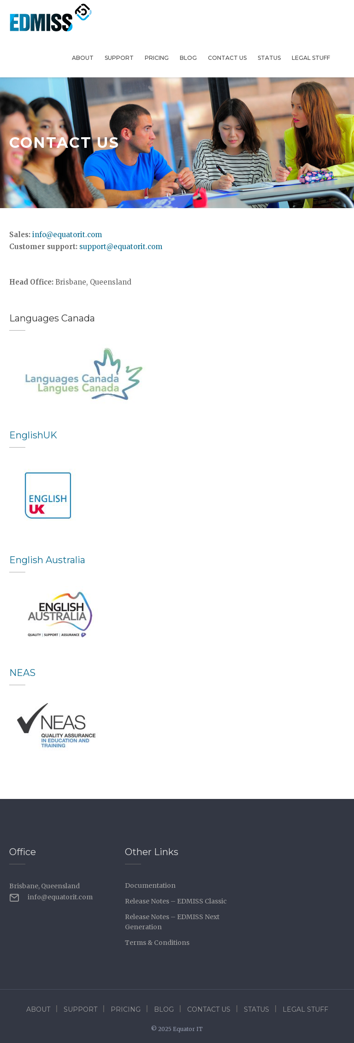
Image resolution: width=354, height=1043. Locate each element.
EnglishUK (33, 435)
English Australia (47, 559)
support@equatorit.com (120, 246)
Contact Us (227, 57)
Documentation (150, 885)
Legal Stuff (311, 57)
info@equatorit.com (67, 234)
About (83, 57)
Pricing (157, 57)
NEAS (22, 672)
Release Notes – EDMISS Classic (176, 901)
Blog (188, 57)
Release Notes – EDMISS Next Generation (172, 922)
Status (269, 57)
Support (119, 57)
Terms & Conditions (157, 942)
